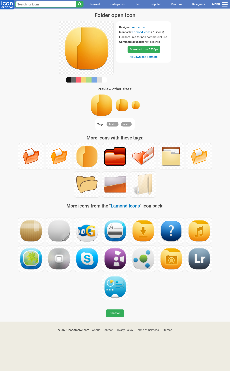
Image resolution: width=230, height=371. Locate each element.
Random (176, 4)
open (126, 124)
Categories (117, 4)
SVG (137, 4)
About (96, 330)
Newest (95, 4)
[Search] (79, 4)
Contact (108, 330)
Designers (198, 4)
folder (112, 124)
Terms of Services (147, 330)
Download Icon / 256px (144, 49)
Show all (115, 313)
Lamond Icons (141, 32)
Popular (156, 4)
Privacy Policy (124, 330)
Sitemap (167, 330)
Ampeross (138, 27)
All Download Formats (143, 56)
